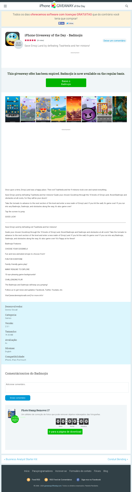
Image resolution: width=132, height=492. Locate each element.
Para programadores (42, 471)
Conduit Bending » (118, 459)
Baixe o (66, 83)
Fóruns (97, 471)
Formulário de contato (80, 471)
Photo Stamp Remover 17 (35, 410)
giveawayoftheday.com (53, 486)
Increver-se (61, 471)
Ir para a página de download (65, 431)
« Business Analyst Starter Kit (20, 459)
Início (27, 471)
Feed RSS (36, 480)
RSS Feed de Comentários (61, 480)
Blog (105, 471)
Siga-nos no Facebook (91, 480)
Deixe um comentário (114, 40)
